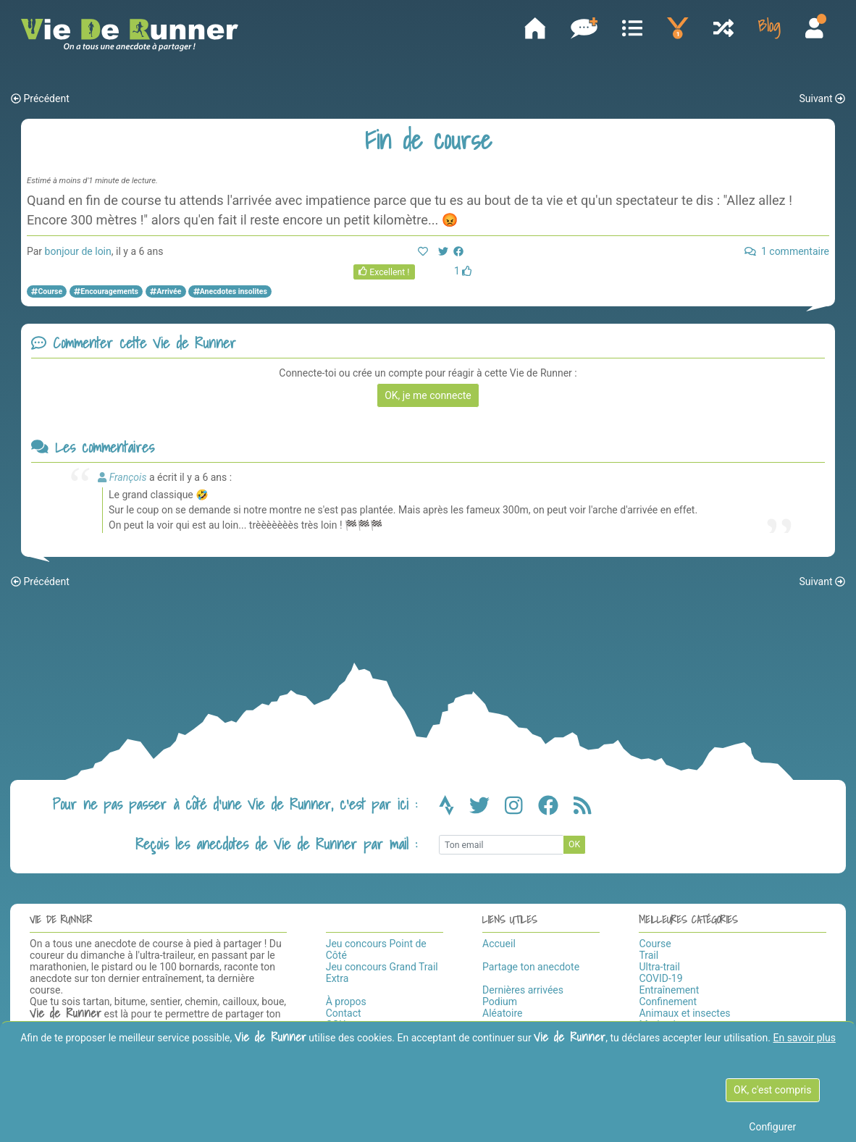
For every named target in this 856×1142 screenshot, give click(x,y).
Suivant (822, 99)
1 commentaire (786, 252)
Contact (343, 1013)
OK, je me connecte (428, 395)
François (128, 477)
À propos (346, 1001)
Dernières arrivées (522, 990)
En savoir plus (804, 1038)
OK (574, 845)
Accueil (499, 943)
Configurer (772, 1127)
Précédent (40, 99)
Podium (499, 1001)
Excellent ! (384, 272)
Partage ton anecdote (530, 967)
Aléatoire (502, 1013)
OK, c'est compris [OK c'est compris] (772, 1090)
